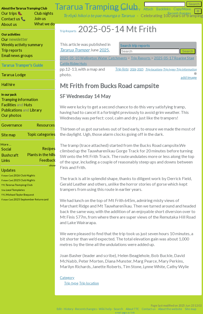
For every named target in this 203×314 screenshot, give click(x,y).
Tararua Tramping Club (96, 6)
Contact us (149, 309)
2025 (140, 69)
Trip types (169, 69)
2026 (133, 69)
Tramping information (19, 99)
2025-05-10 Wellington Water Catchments (93, 58)
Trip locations (153, 69)
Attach (148, 9)
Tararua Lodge (13, 75)
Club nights (43, 13)
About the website (170, 309)
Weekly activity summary (22, 44)
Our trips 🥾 (11, 13)
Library (36, 110)
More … (6, 144)
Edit (59, 309)
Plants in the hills (41, 154)
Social (6, 149)
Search (118, 309)
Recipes (48, 148)
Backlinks (163, 9)
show (52, 165)
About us (9, 24)
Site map (8, 135)
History (68, 309)
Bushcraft (9, 155)
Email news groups (17, 55)
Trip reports (11, 50)
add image (189, 77)
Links (5, 160)
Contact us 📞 (13, 19)
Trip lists (121, 69)
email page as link (125, 312)
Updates (8, 170)
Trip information (186, 69)
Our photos (11, 115)
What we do (44, 24)
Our (14, 39)
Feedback (47, 160)
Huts (28, 105)
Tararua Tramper (75, 49)
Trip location (89, 283)
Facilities (8, 105)
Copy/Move (182, 9)
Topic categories (41, 134)
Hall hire (8, 84)
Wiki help (105, 309)
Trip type (71, 283)
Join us (40, 18)
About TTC (132, 309)
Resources (46, 125)
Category (67, 278)
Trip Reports (68, 31)
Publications (11, 110)
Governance (11, 125)
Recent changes (86, 309)
